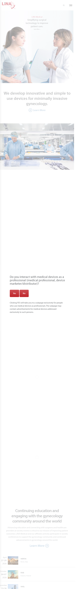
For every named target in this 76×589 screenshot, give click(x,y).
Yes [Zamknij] (14, 293)
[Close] (61, 14)
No (24, 293)
